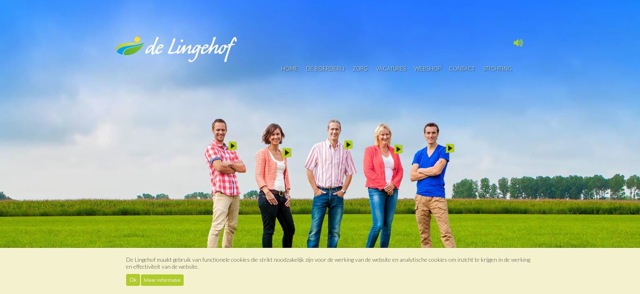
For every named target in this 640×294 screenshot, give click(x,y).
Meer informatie (162, 280)
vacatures (391, 68)
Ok (133, 279)
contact (462, 68)
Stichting (497, 68)
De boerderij (325, 68)
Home (289, 68)
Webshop (427, 68)
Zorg (360, 68)
